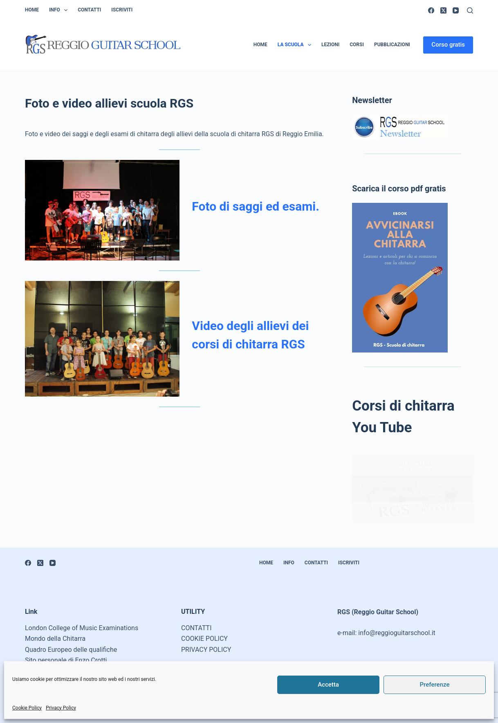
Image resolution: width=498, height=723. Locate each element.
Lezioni (330, 44)
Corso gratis (448, 44)
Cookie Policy (27, 708)
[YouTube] (456, 10)
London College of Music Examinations (81, 628)
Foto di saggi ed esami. (255, 206)
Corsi (357, 44)
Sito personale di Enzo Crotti (66, 660)
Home (32, 10)
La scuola (296, 45)
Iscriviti (121, 10)
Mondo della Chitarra (55, 638)
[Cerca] (470, 10)
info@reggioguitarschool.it (396, 633)
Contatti (89, 10)
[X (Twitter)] (443, 10)
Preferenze (435, 684)
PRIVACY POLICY (206, 649)
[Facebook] (431, 10)
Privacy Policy (61, 708)
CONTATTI (196, 628)
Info (60, 10)
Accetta (328, 684)
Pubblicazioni (392, 44)
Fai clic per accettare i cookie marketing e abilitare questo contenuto (412, 488)
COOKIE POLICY (204, 638)
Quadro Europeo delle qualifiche (71, 649)
